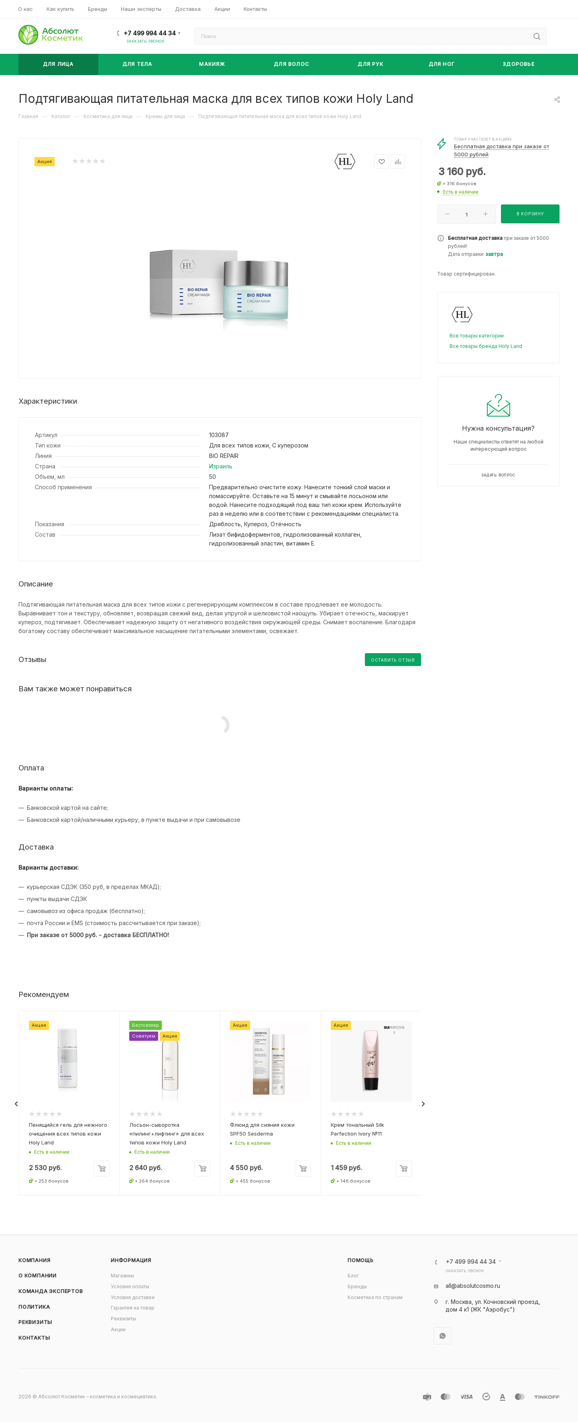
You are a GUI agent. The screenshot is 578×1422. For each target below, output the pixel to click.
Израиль (220, 466)
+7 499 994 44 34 (150, 33)
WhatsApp (442, 1335)
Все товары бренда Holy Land (486, 346)
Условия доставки (133, 1297)
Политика (34, 1307)
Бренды (357, 1286)
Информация (131, 1260)
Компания (34, 1260)
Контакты (34, 1338)
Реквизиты (35, 1322)
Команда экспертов (50, 1291)
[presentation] (16, 1104)
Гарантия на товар (133, 1308)
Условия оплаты (130, 1286)
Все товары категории (477, 336)
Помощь (361, 1260)
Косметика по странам (375, 1297)
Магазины (122, 1276)
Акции (118, 1329)
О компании (37, 1276)
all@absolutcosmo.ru (473, 1285)
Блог (353, 1276)
